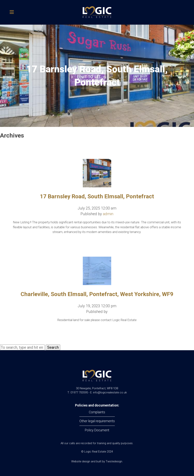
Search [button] (53, 347)
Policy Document (97, 430)
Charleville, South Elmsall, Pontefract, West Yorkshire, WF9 (97, 294)
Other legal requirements (97, 421)
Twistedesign (114, 461)
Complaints (97, 412)
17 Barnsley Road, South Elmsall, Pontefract (97, 196)
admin (108, 214)
